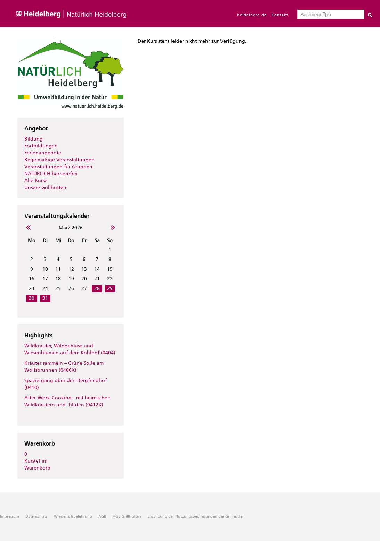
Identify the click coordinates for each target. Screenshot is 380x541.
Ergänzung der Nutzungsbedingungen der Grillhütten (196, 516)
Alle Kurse (35, 181)
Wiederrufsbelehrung (73, 516)
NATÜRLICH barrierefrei (51, 174)
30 (31, 298)
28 (97, 288)
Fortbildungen (41, 146)
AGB (102, 516)
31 (45, 298)
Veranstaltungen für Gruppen (58, 167)
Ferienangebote (42, 153)
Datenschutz (36, 516)
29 (110, 288)
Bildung (33, 139)
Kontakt (280, 15)
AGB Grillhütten (127, 516)
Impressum (9, 516)
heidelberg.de (252, 15)
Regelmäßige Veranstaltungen (59, 160)
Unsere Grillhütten (45, 188)
